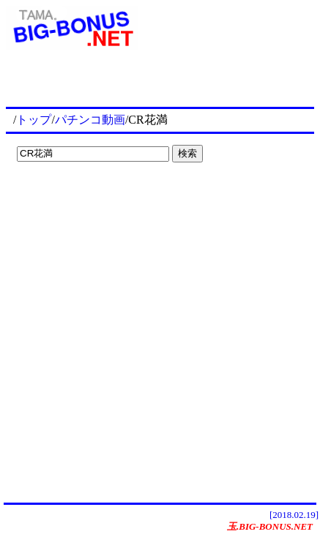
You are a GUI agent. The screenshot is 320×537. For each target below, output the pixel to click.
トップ (33, 119)
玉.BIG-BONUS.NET (270, 526)
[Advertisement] (102, 197)
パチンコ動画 (90, 119)
